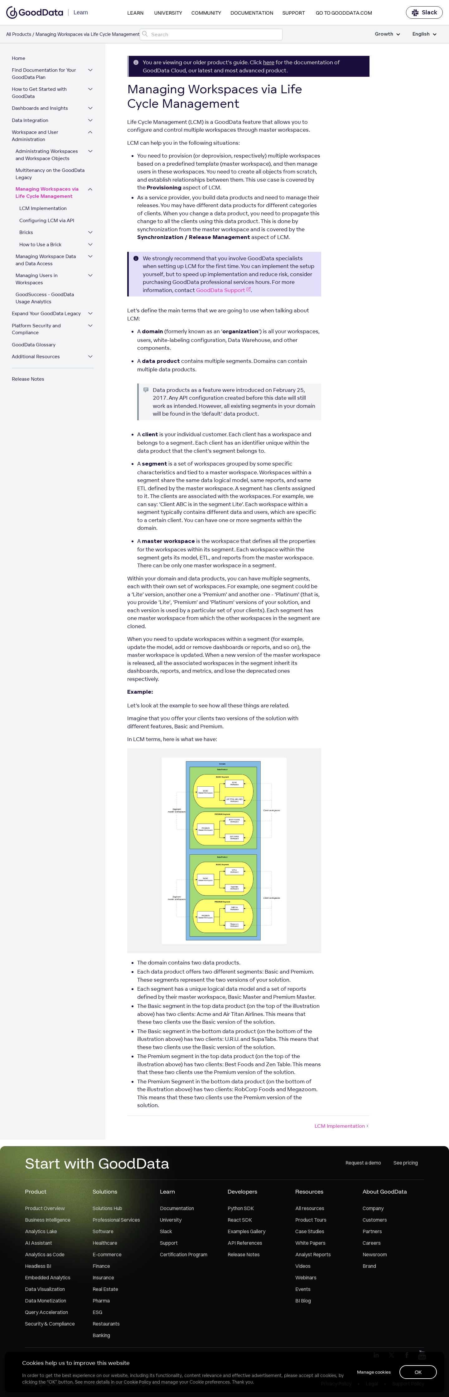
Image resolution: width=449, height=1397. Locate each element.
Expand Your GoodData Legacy (46, 315)
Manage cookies (372, 1372)
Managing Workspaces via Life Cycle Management (47, 194)
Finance (101, 1267)
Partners (372, 1232)
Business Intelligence (47, 1221)
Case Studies (309, 1232)
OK (418, 1372)
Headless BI (38, 1267)
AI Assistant (38, 1244)
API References (245, 1244)
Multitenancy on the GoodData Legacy (50, 175)
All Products (18, 34)
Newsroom (375, 1256)
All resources (309, 1209)
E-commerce (107, 1256)
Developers (242, 1192)
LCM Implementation (43, 209)
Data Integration (30, 121)
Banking (101, 1336)
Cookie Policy (137, 1382)
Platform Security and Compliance (36, 330)
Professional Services (116, 1221)
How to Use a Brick (41, 245)
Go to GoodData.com (344, 13)
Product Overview (45, 1209)
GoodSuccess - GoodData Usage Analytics (45, 299)
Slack (424, 12)
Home (19, 59)
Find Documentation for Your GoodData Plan (44, 74)
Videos (303, 1267)
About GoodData (385, 1192)
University (168, 13)
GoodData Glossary (34, 346)
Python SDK (241, 1209)
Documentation (251, 13)
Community (206, 13)
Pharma (101, 1302)
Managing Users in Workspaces (37, 280)
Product (35, 1192)
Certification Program (183, 1256)
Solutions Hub (107, 1209)
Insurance (103, 1279)
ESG (97, 1313)
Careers (372, 1244)
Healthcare (105, 1244)
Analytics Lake (41, 1232)
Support (293, 13)
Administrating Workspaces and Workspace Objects (47, 156)
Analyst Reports (313, 1256)
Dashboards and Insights (40, 109)
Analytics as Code (45, 1256)
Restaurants (106, 1325)
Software (103, 1232)
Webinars (305, 1279)
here (268, 62)
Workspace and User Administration (35, 137)
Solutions (105, 1192)
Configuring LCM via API (47, 221)
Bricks (27, 234)
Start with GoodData (97, 1164)
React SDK (240, 1221)
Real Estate (105, 1290)
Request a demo (363, 1164)
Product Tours (310, 1221)
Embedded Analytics (47, 1279)
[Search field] (211, 34)
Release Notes (28, 380)
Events (303, 1290)
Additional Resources (36, 358)
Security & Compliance (50, 1325)
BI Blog (303, 1302)
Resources (309, 1192)
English (425, 34)
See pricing (405, 1164)
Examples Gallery (246, 1232)
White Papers (310, 1244)
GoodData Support (223, 290)
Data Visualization (45, 1290)
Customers (375, 1221)
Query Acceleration (46, 1313)
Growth (387, 34)
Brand (369, 1267)
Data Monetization (45, 1302)
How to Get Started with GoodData (39, 93)
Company (373, 1209)
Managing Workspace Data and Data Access (46, 261)
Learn (135, 13)
